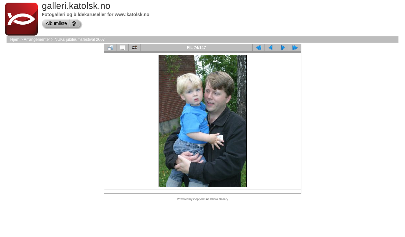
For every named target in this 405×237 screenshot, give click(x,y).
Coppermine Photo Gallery (210, 199)
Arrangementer (37, 39)
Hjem (14, 39)
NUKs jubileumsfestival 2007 (80, 39)
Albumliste (56, 23)
